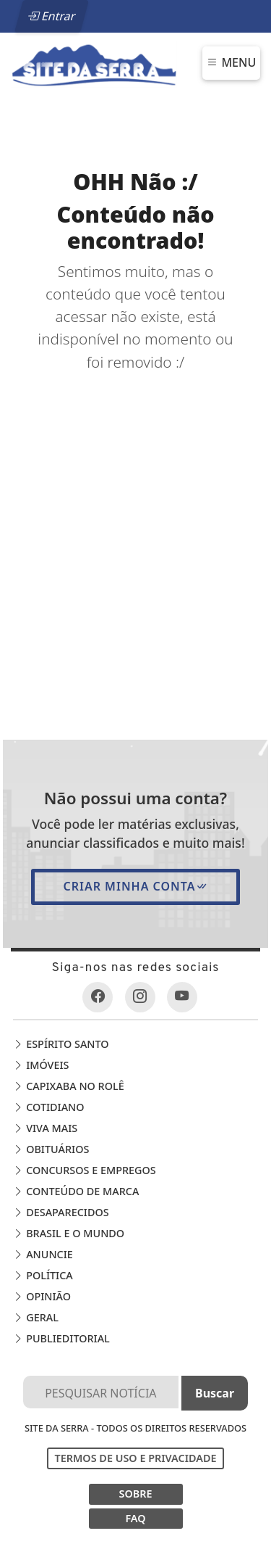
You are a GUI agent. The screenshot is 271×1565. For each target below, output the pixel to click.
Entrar (51, 16)
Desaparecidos (60, 1212)
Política (42, 1275)
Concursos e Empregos (84, 1170)
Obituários (51, 1149)
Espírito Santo (60, 1044)
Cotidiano (48, 1107)
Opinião (42, 1296)
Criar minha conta (135, 886)
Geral (35, 1317)
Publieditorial (61, 1338)
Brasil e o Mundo (68, 1233)
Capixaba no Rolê (68, 1086)
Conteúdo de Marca (76, 1191)
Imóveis (41, 1065)
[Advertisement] (135, 517)
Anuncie (42, 1254)
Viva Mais (45, 1128)
